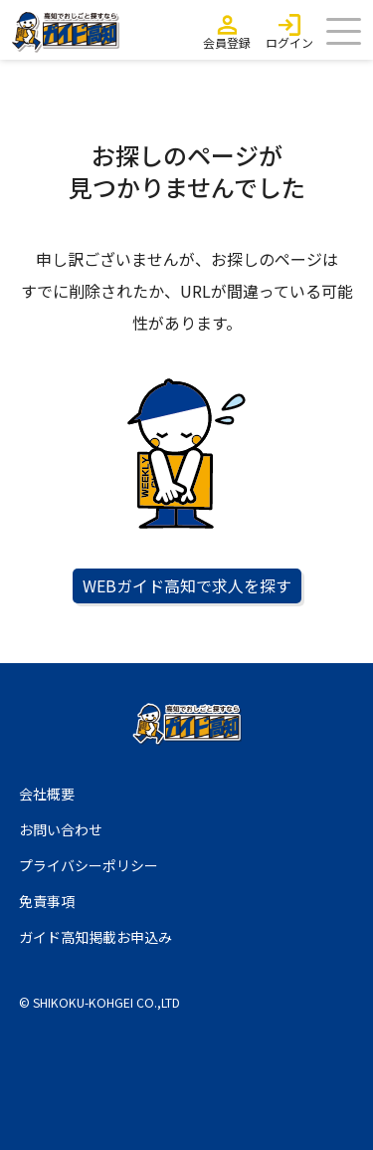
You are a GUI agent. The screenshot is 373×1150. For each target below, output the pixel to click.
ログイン (289, 42)
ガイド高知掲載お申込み (95, 937)
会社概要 (47, 794)
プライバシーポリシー (88, 865)
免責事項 (47, 901)
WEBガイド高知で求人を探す (187, 585)
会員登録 (227, 42)
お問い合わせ (60, 829)
